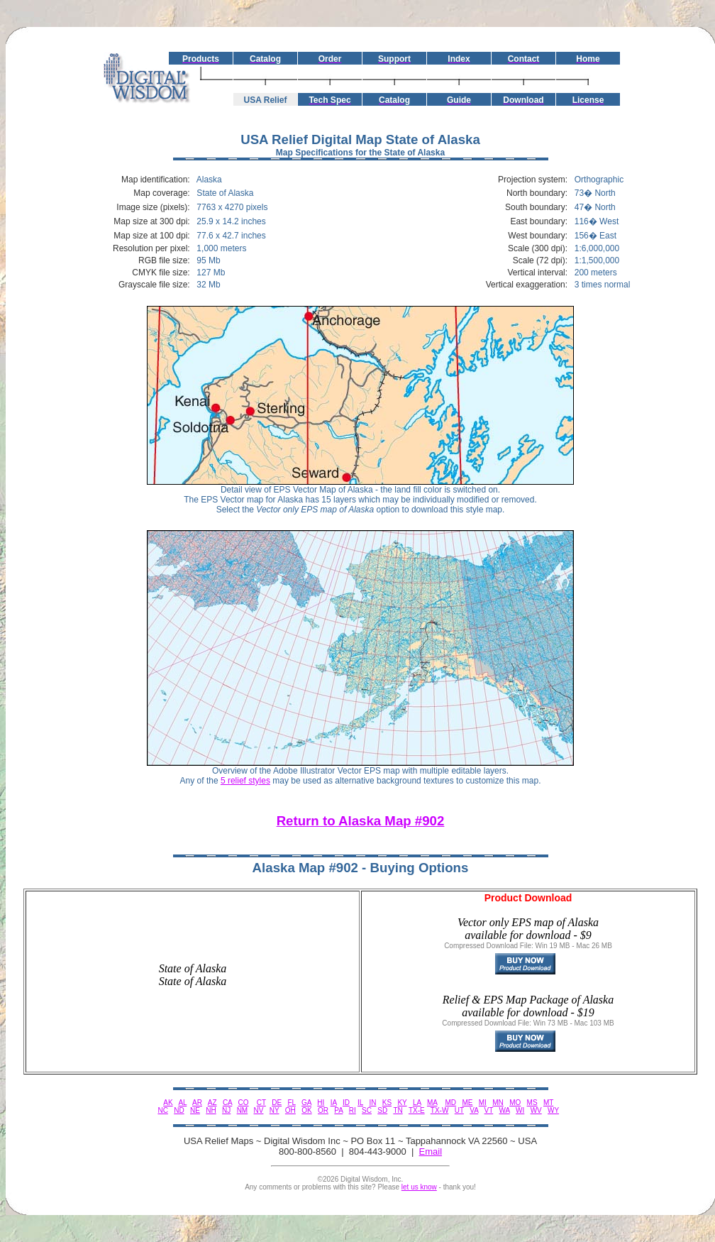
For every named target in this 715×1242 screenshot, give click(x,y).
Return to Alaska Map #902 (361, 820)
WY (553, 1110)
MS (532, 1102)
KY (401, 1102)
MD (451, 1102)
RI (352, 1110)
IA (334, 1102)
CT (261, 1102)
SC (367, 1110)
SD (382, 1110)
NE (195, 1110)
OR (323, 1110)
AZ (212, 1102)
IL (360, 1102)
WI (520, 1110)
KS (387, 1102)
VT (489, 1110)
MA (432, 1102)
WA (504, 1110)
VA (474, 1110)
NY (274, 1110)
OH (290, 1110)
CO (243, 1102)
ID (346, 1102)
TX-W (440, 1110)
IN (372, 1102)
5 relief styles (245, 781)
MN (498, 1102)
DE (277, 1102)
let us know (419, 1187)
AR (197, 1102)
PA (338, 1110)
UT (459, 1110)
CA (227, 1102)
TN (397, 1110)
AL (182, 1102)
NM (242, 1110)
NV (259, 1110)
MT (548, 1102)
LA (417, 1102)
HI (320, 1102)
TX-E (417, 1110)
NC (162, 1110)
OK (306, 1110)
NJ (226, 1110)
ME (467, 1102)
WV (536, 1110)
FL (291, 1102)
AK (167, 1102)
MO (515, 1102)
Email (431, 1151)
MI (483, 1102)
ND (179, 1110)
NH (211, 1110)
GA (306, 1102)
